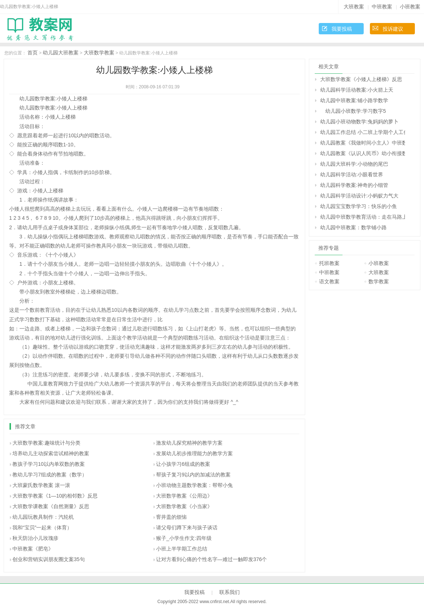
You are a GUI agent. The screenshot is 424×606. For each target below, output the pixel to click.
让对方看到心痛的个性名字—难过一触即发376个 (211, 559)
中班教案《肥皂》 (32, 549)
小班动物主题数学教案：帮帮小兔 (194, 485)
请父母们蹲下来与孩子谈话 (186, 527)
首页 (32, 52)
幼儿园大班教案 (61, 52)
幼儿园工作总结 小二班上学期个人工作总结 (362, 132)
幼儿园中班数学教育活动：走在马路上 (362, 217)
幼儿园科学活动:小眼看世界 (351, 174)
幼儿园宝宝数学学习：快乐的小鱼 (358, 206)
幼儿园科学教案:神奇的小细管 (354, 185)
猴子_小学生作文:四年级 (184, 538)
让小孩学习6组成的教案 (183, 464)
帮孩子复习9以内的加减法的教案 (193, 474)
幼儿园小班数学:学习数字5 (353, 111)
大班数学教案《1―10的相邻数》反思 (55, 496)
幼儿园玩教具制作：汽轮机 (43, 517)
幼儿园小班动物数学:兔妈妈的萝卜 (359, 121)
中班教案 (382, 6)
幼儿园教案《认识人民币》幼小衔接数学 (362, 153)
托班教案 (329, 263)
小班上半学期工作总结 (181, 549)
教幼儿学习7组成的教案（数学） (49, 474)
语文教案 (329, 281)
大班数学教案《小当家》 (184, 506)
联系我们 (229, 592)
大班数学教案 (99, 52)
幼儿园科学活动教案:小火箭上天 (356, 90)
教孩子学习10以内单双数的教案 (48, 464)
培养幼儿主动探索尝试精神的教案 (50, 453)
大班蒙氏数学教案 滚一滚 (41, 485)
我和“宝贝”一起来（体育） (42, 527)
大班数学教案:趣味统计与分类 (46, 443)
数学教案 (378, 281)
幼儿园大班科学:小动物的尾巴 (354, 164)
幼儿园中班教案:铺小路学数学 (354, 100)
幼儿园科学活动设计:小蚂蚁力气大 (359, 196)
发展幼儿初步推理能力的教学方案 (194, 453)
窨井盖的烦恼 (171, 517)
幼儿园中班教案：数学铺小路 (353, 227)
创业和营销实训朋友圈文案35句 (48, 559)
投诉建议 (393, 29)
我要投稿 (342, 29)
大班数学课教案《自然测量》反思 (50, 506)
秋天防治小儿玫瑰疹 (35, 538)
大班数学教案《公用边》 (184, 496)
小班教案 (410, 6)
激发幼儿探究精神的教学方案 (189, 443)
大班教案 (354, 6)
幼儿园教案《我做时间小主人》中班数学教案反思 (362, 143)
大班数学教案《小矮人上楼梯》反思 (361, 79)
